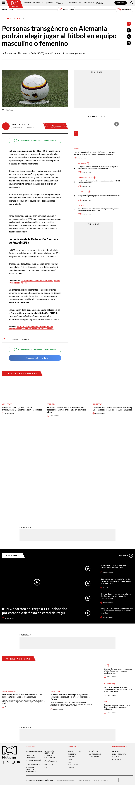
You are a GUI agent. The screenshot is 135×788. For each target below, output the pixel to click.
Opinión (91, 3)
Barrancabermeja (85, 177)
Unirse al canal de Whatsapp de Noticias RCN (35, 140)
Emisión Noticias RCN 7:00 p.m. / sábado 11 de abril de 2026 (113, 480)
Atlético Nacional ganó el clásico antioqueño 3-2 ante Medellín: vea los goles (22, 408)
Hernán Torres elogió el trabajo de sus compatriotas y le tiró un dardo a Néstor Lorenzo (31, 327)
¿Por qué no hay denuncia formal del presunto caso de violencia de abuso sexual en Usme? (115, 494)
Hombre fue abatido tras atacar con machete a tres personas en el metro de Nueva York (99, 196)
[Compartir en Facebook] (129, 30)
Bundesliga (14, 339)
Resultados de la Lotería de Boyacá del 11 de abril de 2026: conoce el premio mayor (22, 609)
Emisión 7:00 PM (124, 9)
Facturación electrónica (49, 665)
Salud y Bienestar (59, 2)
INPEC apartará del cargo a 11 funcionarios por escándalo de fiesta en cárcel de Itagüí (34, 524)
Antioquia (82, 163)
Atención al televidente (30, 670)
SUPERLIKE (115, 670)
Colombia (28, 3)
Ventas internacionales (50, 674)
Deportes (13, 19)
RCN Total (72, 667)
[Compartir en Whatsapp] (129, 43)
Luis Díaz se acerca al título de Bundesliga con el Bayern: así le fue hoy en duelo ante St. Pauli (98, 209)
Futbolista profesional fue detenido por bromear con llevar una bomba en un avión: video (66, 409)
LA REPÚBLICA (93, 665)
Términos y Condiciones (100, 694)
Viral (106, 615)
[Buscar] (131, 2)
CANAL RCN (120, 3)
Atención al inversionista (31, 684)
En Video (13, 469)
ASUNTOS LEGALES (95, 667)
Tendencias (82, 3)
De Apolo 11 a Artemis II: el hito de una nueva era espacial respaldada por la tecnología (116, 524)
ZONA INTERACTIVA (119, 667)
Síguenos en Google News (35, 358)
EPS (105, 579)
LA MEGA (71, 681)
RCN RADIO (71, 670)
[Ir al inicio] (14, 4)
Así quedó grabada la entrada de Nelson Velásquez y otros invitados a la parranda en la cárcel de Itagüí (98, 167)
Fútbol (81, 205)
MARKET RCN (116, 673)
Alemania (25, 339)
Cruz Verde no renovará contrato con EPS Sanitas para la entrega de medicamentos (115, 509)
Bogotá (77, 149)
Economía (73, 3)
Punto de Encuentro (100, 2)
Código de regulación (34, 673)
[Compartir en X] (129, 36)
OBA (45, 680)
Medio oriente (55, 604)
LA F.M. (70, 673)
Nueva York (82, 191)
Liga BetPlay (7, 404)
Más (126, 469)
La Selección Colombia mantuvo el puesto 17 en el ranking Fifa (34, 281)
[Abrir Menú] (3, 3)
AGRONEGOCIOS (94, 670)
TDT (79, 665)
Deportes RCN (49, 2)
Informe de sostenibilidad (49, 670)
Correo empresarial (33, 678)
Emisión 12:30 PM (66, 9)
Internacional (38, 3)
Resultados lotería (9, 604)
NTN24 (70, 665)
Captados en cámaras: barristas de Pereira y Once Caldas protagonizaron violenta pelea (112, 408)
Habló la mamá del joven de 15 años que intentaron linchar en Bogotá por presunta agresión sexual (95, 153)
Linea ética (48, 678)
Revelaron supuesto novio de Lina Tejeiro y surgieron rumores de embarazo (117, 620)
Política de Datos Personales (65, 694)
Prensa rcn (30, 680)
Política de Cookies (84, 694)
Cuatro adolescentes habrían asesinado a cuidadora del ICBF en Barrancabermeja (99, 181)
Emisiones (8, 10)
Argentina (51, 404)
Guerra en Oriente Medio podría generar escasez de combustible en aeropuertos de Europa (70, 610)
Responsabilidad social (34, 665)
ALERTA (70, 675)
